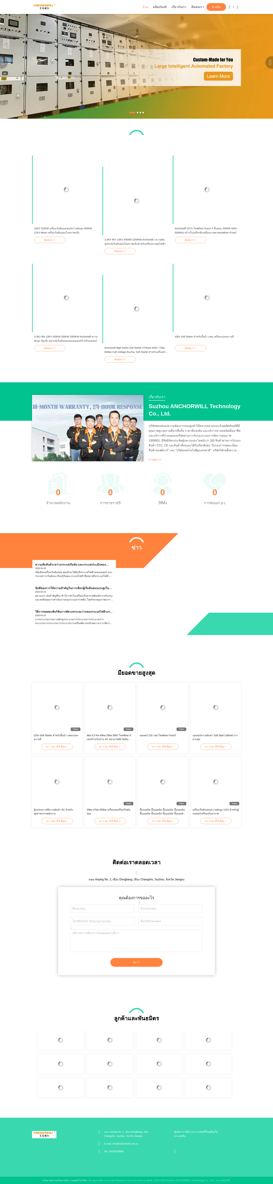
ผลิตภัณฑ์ (160, 7)
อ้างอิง (216, 7)
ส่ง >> (136, 962)
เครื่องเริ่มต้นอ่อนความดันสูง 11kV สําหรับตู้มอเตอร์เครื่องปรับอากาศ (216, 811)
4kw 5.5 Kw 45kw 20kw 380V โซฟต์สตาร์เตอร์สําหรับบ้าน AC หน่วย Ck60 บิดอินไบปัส (109, 737)
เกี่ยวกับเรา (178, 7)
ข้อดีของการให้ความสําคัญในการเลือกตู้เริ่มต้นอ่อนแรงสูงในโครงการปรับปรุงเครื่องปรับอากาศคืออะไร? (72, 588)
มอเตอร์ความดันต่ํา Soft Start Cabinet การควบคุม (215, 737)
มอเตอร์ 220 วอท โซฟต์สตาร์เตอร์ (158, 735)
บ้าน (145, 7)
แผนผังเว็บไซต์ (79, 1180)
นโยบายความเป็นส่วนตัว (55, 1180)
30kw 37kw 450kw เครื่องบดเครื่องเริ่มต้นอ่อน (108, 811)
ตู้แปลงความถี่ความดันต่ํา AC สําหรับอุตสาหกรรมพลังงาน (53, 811)
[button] (132, 112)
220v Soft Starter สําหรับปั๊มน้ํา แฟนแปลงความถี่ (56, 737)
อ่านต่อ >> (155, 459)
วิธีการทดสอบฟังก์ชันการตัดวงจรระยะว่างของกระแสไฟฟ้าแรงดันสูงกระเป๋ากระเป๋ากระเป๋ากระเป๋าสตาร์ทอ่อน (73, 612)
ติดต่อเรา (197, 7)
